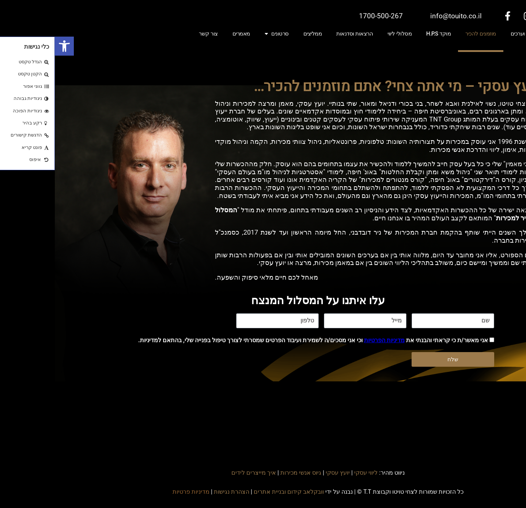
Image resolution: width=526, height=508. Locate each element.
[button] (9, 46)
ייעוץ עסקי (504, 33)
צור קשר (153, 33)
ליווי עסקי (311, 472)
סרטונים (222, 33)
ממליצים (258, 33)
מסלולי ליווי (345, 33)
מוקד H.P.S (383, 33)
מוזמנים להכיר (425, 33)
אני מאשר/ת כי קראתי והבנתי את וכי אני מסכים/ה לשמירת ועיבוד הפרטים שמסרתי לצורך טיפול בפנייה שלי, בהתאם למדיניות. (258, 340)
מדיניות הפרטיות (329, 340)
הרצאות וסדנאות (299, 33)
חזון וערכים (467, 33)
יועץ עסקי (283, 472)
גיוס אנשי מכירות (246, 472)
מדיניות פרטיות (136, 491)
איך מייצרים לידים (199, 472)
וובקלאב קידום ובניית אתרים (234, 491)
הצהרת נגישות (176, 491)
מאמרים (186, 33)
